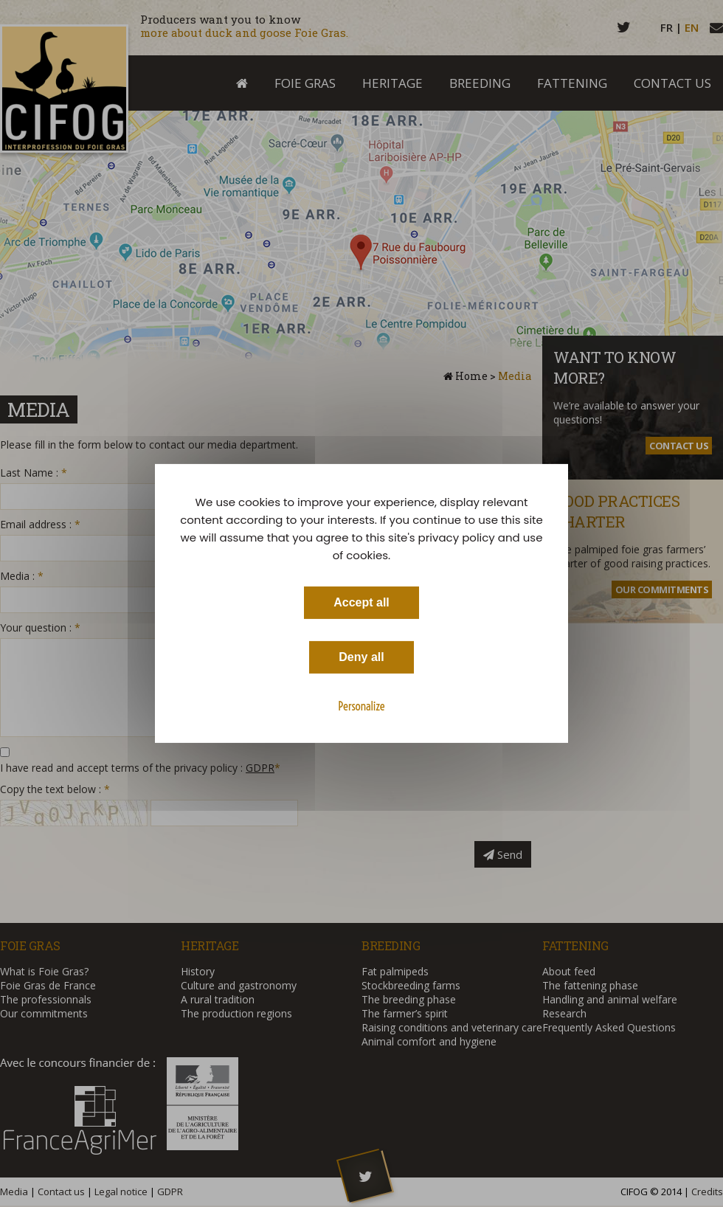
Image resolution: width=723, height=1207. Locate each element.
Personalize (361, 706)
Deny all (361, 657)
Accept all (361, 602)
